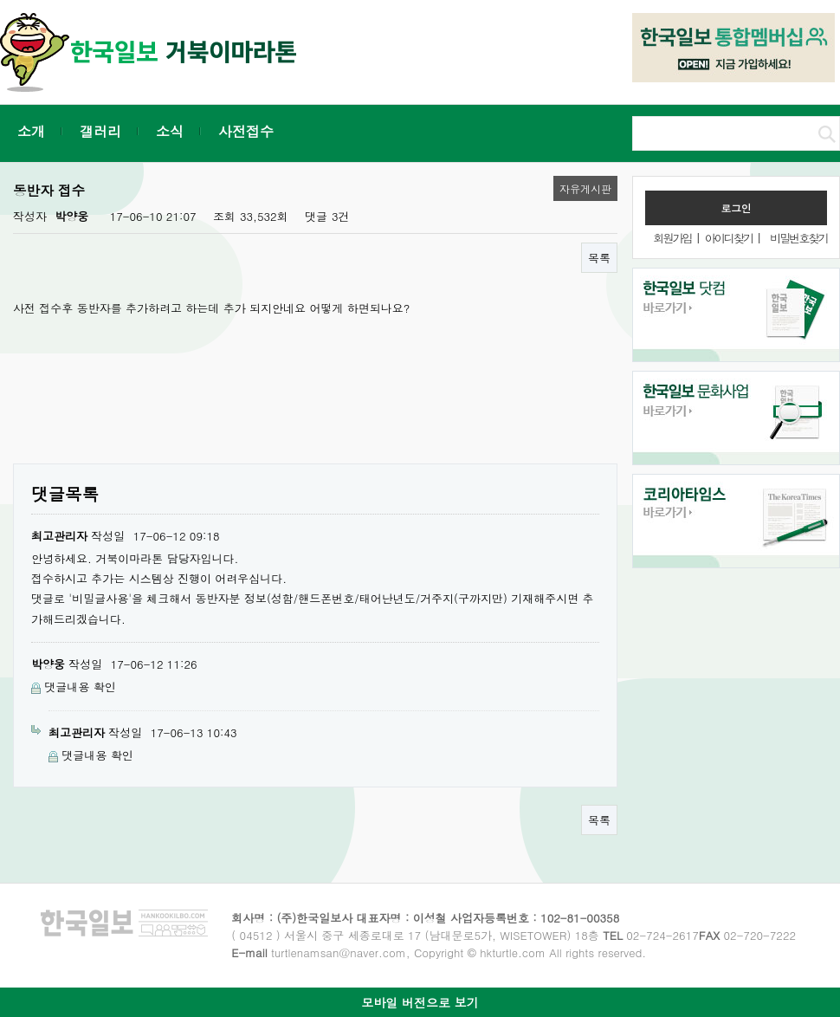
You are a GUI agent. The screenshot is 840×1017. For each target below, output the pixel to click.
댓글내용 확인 (79, 686)
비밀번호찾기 (798, 238)
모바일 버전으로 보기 (419, 1002)
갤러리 (100, 131)
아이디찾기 (729, 238)
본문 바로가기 (0, 0)
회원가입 (672, 238)
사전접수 (246, 131)
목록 (599, 257)
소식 (170, 131)
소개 (31, 131)
